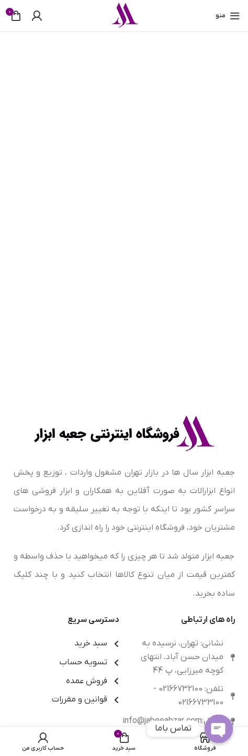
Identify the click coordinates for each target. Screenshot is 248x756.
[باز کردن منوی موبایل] (227, 15)
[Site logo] (124, 15)
